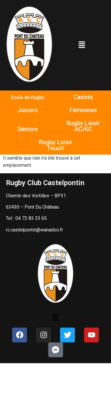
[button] (82, 45)
